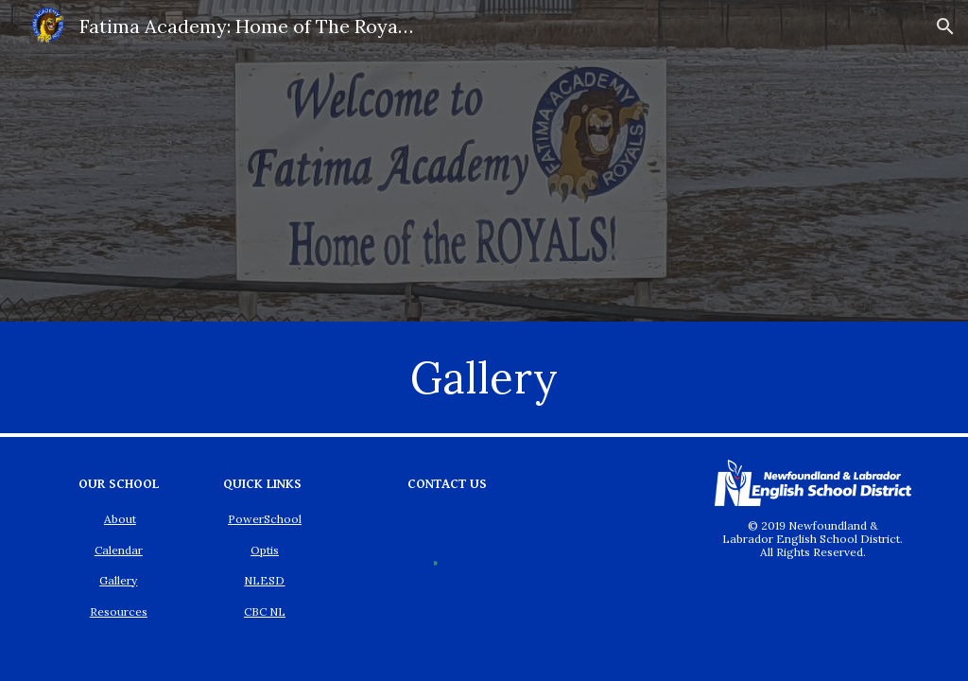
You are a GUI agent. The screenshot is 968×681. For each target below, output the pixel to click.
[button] (945, 26)
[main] (484, 377)
